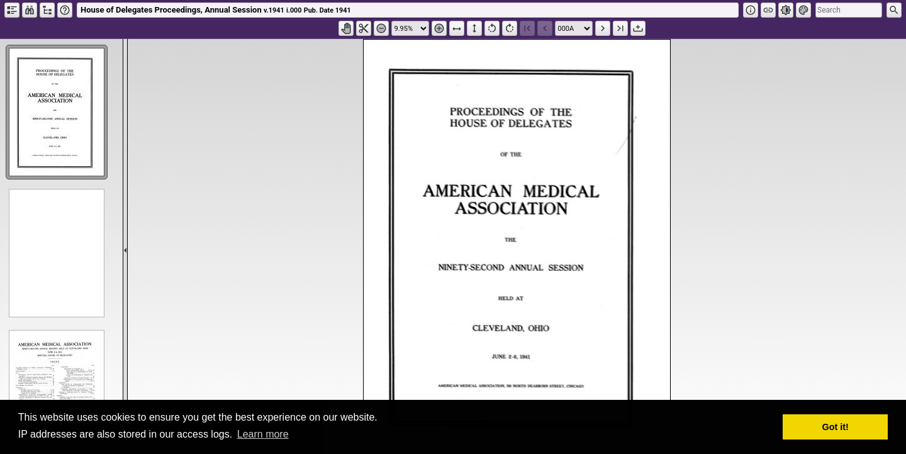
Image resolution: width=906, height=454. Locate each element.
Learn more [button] (263, 434)
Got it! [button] (835, 427)
